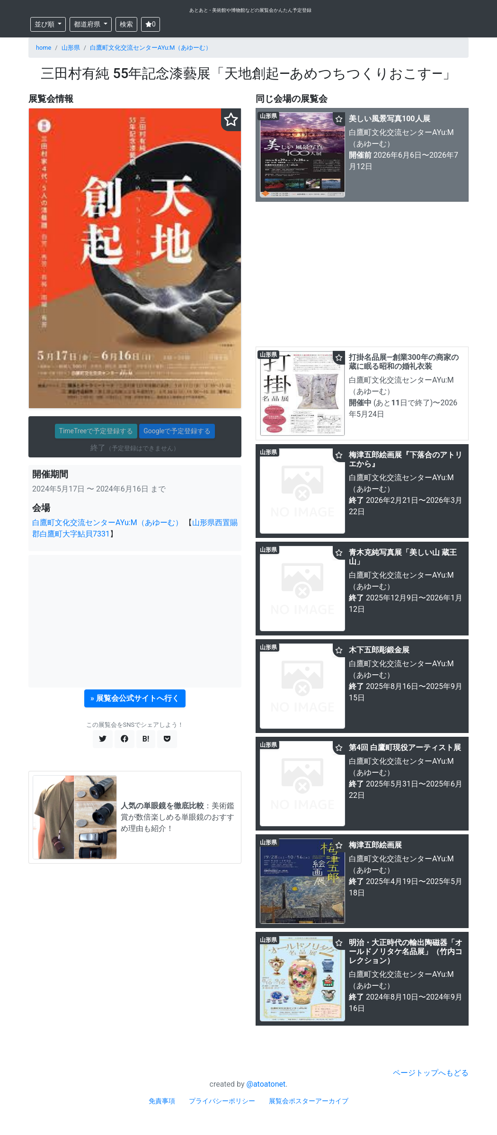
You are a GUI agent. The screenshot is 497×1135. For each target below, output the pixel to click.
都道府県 (88, 24)
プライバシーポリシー (222, 1101)
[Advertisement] (134, 621)
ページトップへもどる (431, 1072)
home (43, 47)
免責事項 (162, 1101)
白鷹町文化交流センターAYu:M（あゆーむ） (151, 47)
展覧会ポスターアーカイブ (308, 1101)
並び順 (45, 24)
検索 (126, 24)
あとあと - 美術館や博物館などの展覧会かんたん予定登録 (250, 10)
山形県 (71, 47)
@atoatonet (266, 1084)
